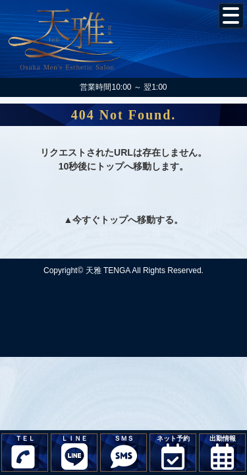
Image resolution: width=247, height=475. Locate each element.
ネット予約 (173, 452)
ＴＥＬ (23, 453)
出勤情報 (222, 452)
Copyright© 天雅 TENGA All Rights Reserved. (123, 270)
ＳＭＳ (123, 452)
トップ (114, 219)
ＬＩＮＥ (74, 452)
